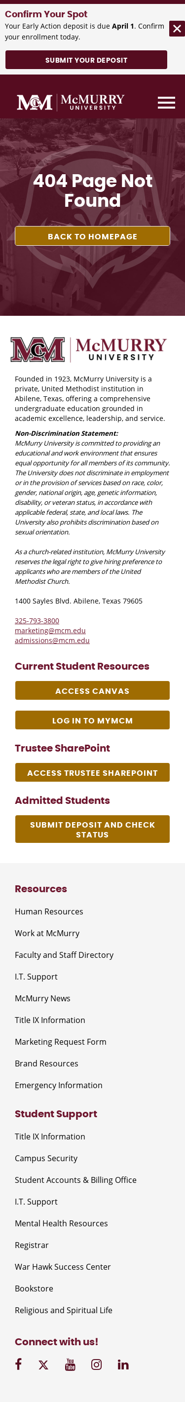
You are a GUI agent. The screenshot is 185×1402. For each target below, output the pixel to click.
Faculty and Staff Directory (64, 954)
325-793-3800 (37, 620)
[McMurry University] (71, 104)
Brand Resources (46, 1063)
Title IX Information (50, 1020)
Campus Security (46, 1158)
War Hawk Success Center (63, 1266)
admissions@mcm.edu (52, 640)
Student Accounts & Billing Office (76, 1180)
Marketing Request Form (61, 1041)
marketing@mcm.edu (50, 630)
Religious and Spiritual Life (63, 1310)
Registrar (32, 1245)
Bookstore (34, 1288)
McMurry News (43, 998)
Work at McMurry (47, 933)
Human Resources (49, 911)
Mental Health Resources (61, 1223)
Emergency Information (59, 1085)
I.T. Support (36, 976)
